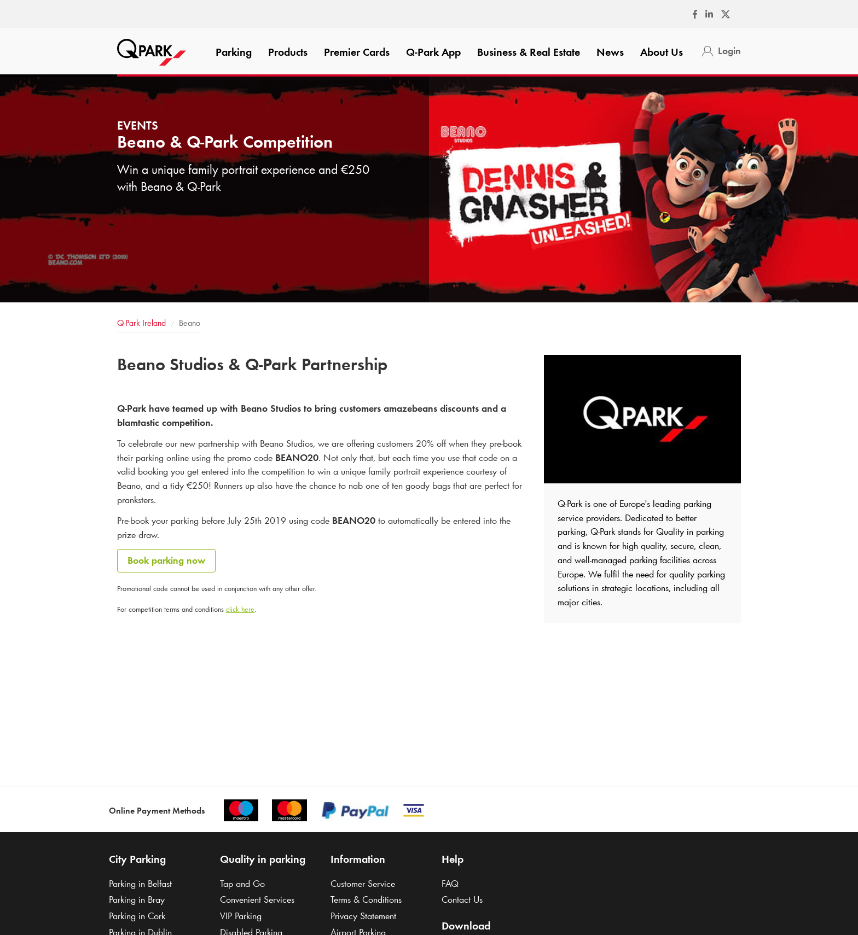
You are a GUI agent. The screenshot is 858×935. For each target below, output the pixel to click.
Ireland (141, 323)
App (433, 52)
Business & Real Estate (528, 52)
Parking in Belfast (140, 884)
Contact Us (462, 899)
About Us (661, 52)
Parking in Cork (137, 916)
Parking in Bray (137, 899)
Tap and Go (242, 884)
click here (240, 609)
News (610, 52)
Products (288, 52)
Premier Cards (357, 52)
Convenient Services (257, 899)
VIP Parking (241, 916)
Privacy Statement (363, 916)
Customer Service (363, 884)
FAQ (450, 884)
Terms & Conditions (366, 899)
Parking (234, 52)
